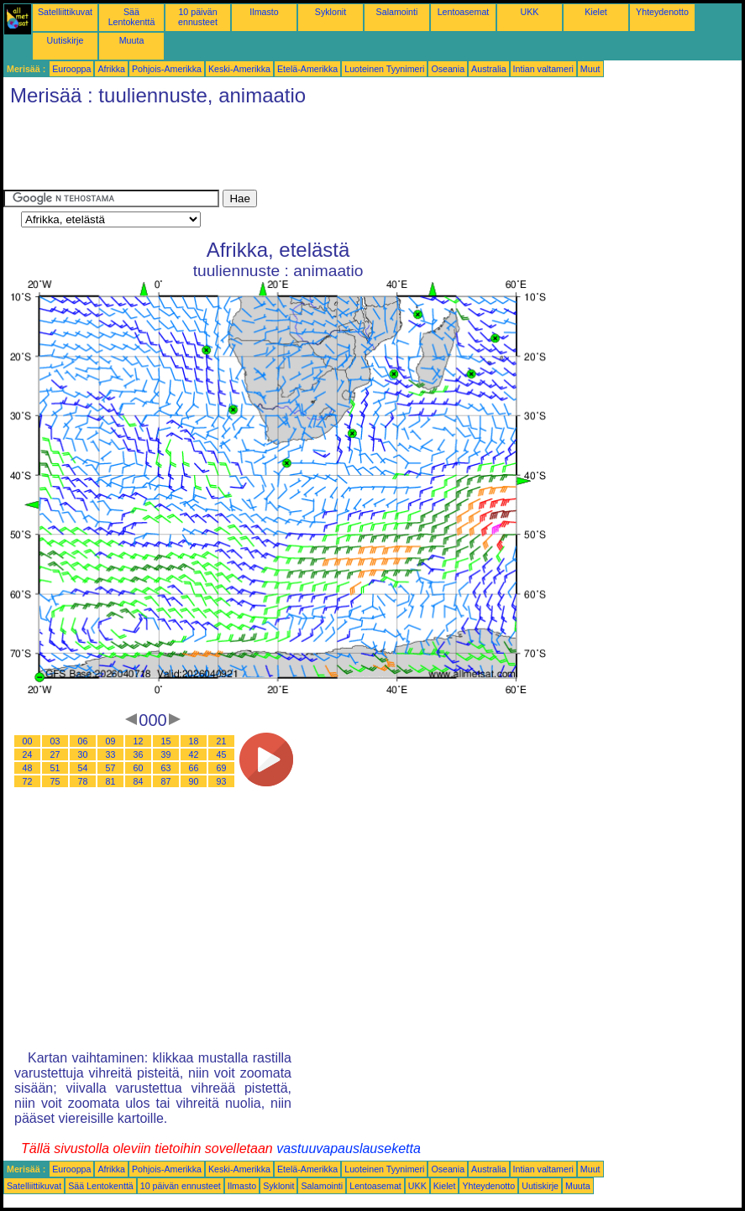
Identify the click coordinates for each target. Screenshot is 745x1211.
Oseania (447, 69)
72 (28, 781)
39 (166, 754)
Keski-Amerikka (239, 69)
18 (194, 741)
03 (55, 741)
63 (166, 768)
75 (55, 781)
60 (139, 768)
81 (111, 781)
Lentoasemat (464, 12)
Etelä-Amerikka (307, 69)
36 (139, 754)
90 (194, 781)
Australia (488, 69)
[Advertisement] (309, 152)
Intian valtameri (543, 69)
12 (139, 741)
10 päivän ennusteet (198, 17)
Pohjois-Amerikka (167, 69)
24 (28, 754)
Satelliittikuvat (65, 12)
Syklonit (330, 12)
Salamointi (397, 12)
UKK (530, 12)
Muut (590, 69)
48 (28, 768)
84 (139, 781)
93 (222, 781)
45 (222, 754)
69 (222, 768)
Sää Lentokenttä (131, 17)
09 (111, 741)
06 (83, 741)
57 (111, 768)
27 (55, 754)
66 (194, 768)
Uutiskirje (65, 40)
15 (166, 741)
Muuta (131, 40)
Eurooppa (71, 69)
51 (55, 768)
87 (166, 781)
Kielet (596, 12)
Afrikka (111, 69)
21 (222, 741)
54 (83, 768)
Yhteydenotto (662, 12)
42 (194, 754)
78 (83, 781)
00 (28, 741)
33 (111, 754)
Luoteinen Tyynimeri (384, 69)
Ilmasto (263, 12)
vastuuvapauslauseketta (348, 1148)
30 (83, 754)
